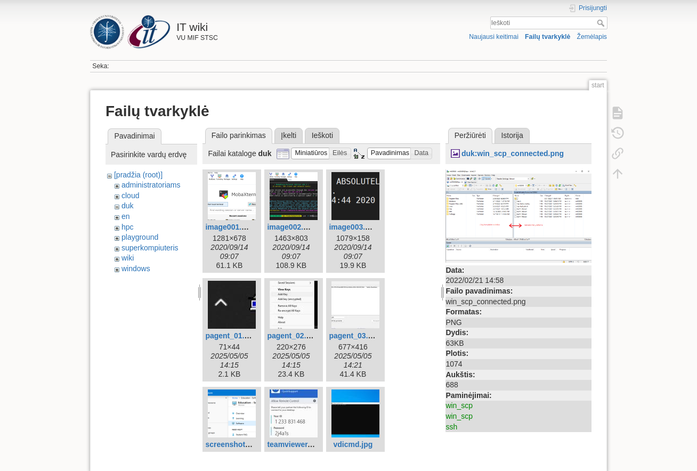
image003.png (353, 227)
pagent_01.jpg (230, 335)
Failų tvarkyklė (547, 36)
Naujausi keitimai (493, 36)
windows (135, 268)
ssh (451, 427)
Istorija (512, 135)
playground (139, 237)
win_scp (459, 405)
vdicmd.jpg (352, 444)
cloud (130, 195)
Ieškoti (602, 23)
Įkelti (288, 135)
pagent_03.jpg (354, 335)
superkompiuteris (150, 247)
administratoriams (150, 185)
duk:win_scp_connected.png (512, 153)
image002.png (292, 227)
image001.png (230, 227)
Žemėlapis (592, 36)
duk (127, 205)
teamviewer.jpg (293, 444)
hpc (127, 227)
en (125, 216)
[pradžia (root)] (138, 174)
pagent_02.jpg (292, 335)
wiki (127, 258)
